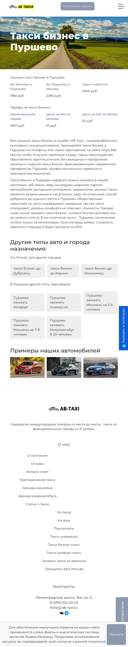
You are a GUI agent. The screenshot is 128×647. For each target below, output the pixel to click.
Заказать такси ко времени (64, 561)
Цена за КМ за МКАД (99, 114)
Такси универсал (64, 537)
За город (64, 512)
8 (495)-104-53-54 (64, 603)
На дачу (64, 520)
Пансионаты (64, 528)
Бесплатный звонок (77, 6)
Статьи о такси (37, 504)
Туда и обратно (95, 84)
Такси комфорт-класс (64, 553)
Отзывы (37, 464)
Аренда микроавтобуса (37, 496)
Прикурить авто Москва (64, 569)
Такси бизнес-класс (64, 545)
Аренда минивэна (37, 488)
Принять (116, 634)
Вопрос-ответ (37, 472)
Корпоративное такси (37, 480)
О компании (37, 455)
